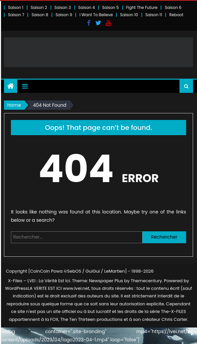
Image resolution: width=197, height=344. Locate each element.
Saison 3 (63, 7)
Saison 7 (16, 15)
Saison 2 (39, 7)
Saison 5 (110, 7)
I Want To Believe (96, 15)
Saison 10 (129, 15)
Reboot (176, 15)
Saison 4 (86, 7)
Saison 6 (173, 7)
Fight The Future (142, 7)
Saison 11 (153, 15)
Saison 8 (39, 15)
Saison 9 (64, 15)
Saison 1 (15, 7)
